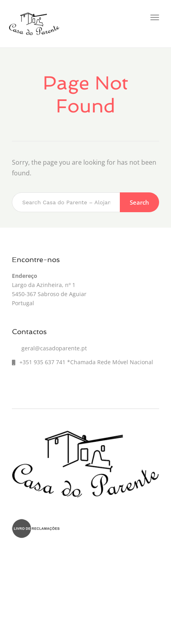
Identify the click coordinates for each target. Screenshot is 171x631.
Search (139, 202)
